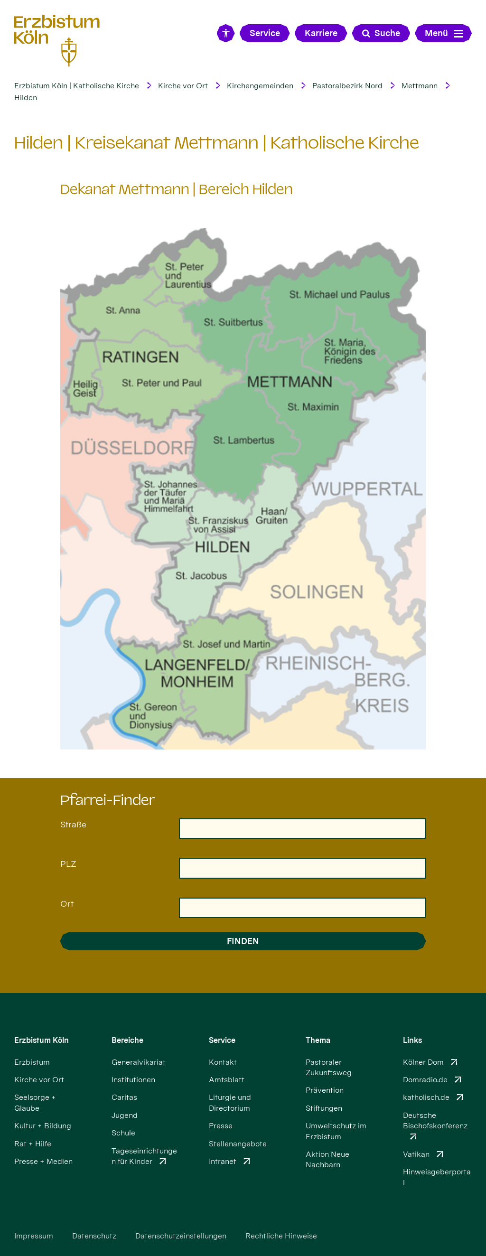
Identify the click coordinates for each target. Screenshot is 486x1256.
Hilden (25, 97)
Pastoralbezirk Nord (347, 85)
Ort (67, 904)
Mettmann (420, 85)
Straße (73, 824)
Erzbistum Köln (41, 1040)
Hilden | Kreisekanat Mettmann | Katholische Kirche (216, 142)
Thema (318, 1040)
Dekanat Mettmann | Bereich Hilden (176, 189)
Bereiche (127, 1040)
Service (222, 1040)
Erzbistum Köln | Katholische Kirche (76, 85)
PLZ (68, 864)
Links (412, 1040)
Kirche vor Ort (183, 85)
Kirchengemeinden (260, 85)
